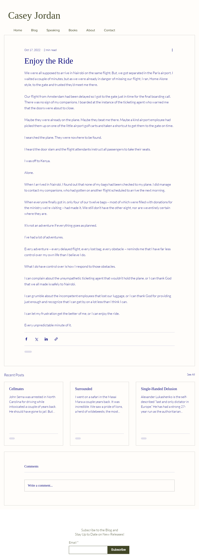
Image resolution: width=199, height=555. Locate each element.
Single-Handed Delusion (159, 389)
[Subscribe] (118, 550)
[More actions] (172, 49)
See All (191, 374)
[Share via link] (56, 339)
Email (73, 542)
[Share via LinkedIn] (46, 339)
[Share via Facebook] (26, 339)
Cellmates (16, 389)
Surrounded (83, 389)
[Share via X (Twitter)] (36, 339)
